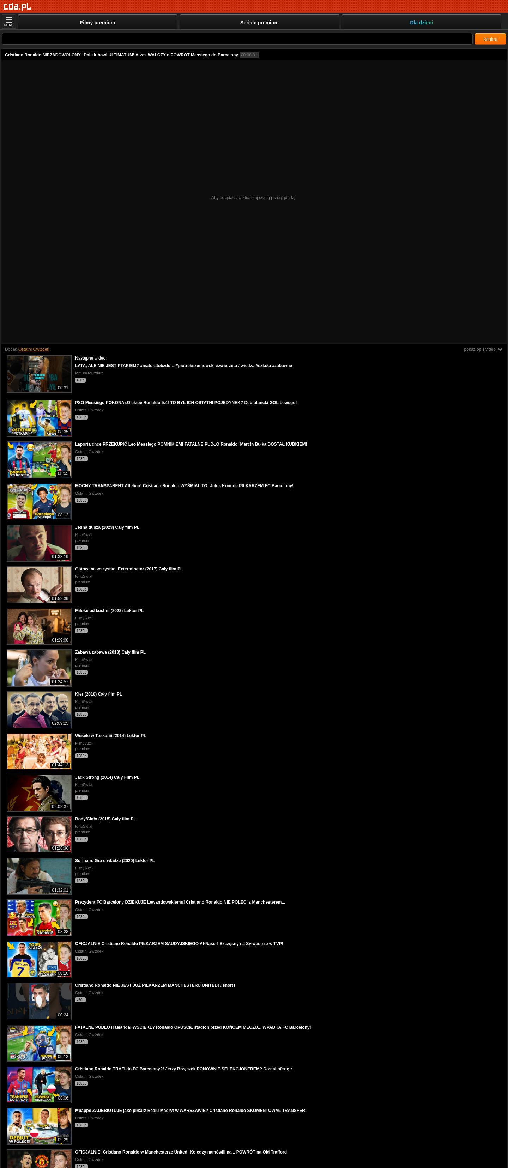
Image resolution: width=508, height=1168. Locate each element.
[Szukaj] (237, 39)
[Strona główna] (17, 6)
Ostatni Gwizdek (33, 349)
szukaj (490, 39)
